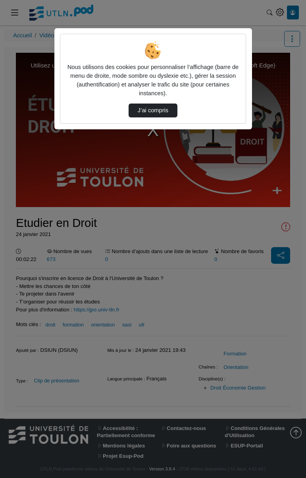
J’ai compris (153, 110)
